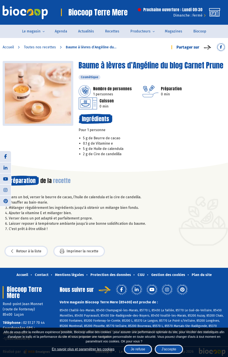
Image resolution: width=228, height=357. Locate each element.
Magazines (173, 31)
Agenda (61, 31)
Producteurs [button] (140, 31)
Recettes (112, 31)
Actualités (86, 31)
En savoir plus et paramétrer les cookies (83, 349)
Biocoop (199, 31)
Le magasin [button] (31, 31)
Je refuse (138, 349)
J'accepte (169, 349)
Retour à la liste (26, 251)
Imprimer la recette (79, 251)
